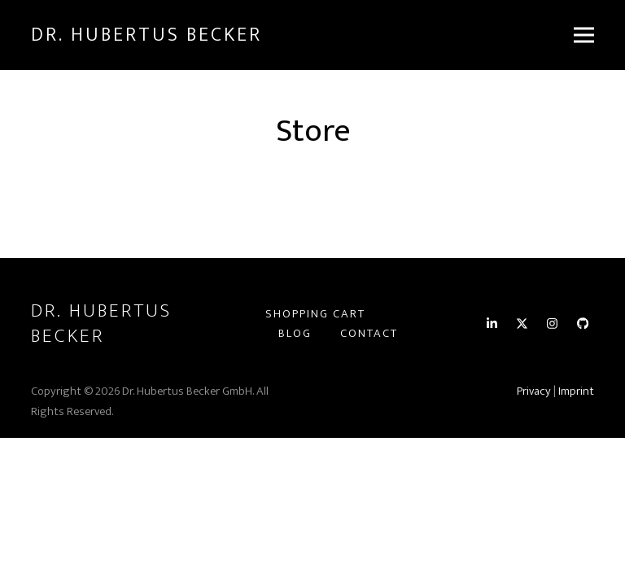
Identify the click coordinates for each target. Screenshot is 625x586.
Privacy (534, 391)
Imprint (576, 391)
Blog (295, 333)
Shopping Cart (315, 314)
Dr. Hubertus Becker (146, 35)
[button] (584, 35)
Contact (369, 333)
